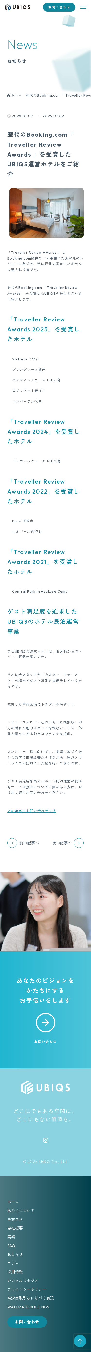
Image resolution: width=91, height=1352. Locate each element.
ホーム (13, 1202)
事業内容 (15, 1219)
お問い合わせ (59, 7)
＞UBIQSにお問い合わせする (31, 811)
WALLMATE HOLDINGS (28, 1306)
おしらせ (15, 1254)
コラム (13, 1263)
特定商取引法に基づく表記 (30, 1298)
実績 (11, 1236)
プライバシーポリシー (26, 1289)
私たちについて (20, 1210)
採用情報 (15, 1271)
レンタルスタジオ (22, 1280)
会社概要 (15, 1228)
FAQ (11, 1245)
